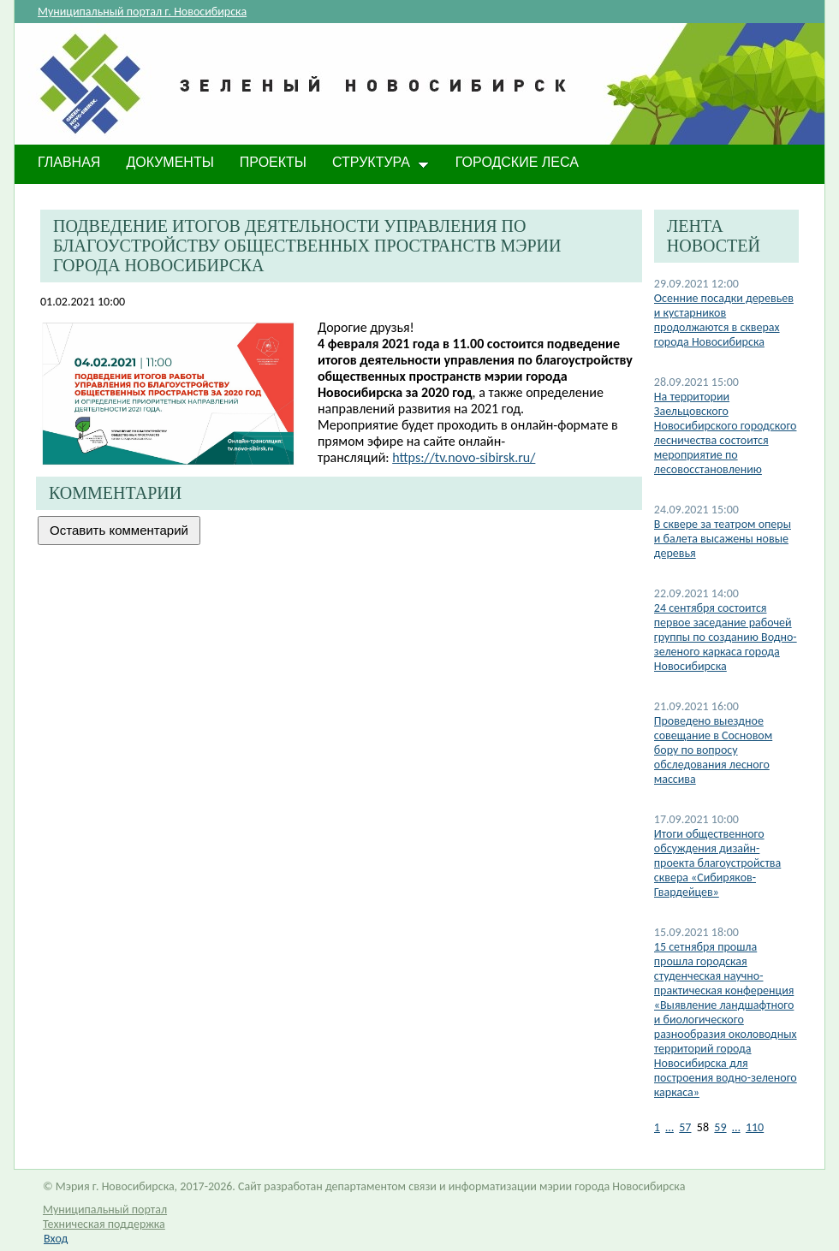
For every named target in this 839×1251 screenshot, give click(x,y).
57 (685, 1127)
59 (720, 1127)
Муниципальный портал (105, 1209)
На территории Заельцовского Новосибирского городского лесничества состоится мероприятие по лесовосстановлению (725, 433)
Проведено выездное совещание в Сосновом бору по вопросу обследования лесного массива (713, 750)
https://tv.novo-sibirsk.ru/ (463, 457)
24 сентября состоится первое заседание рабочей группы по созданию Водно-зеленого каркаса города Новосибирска (725, 637)
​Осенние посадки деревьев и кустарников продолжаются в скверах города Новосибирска (724, 320)
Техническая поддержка (104, 1224)
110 (755, 1127)
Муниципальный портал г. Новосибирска (142, 11)
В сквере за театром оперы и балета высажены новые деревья (722, 538)
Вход (56, 1238)
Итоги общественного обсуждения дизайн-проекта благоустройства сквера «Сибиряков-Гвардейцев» (717, 863)
